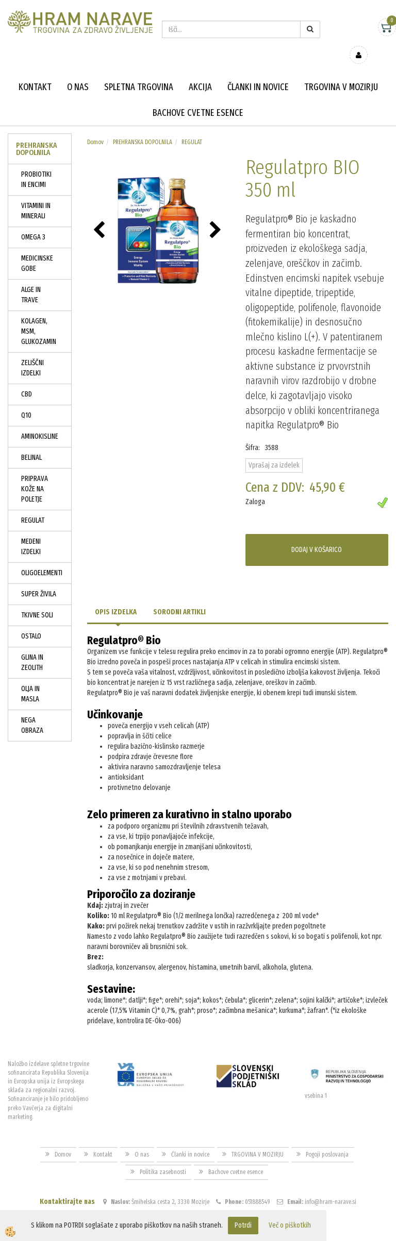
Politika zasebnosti (163, 1157)
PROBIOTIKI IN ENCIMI (36, 164)
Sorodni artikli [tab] (179, 597)
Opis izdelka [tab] (116, 597)
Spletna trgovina (138, 72)
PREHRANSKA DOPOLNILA (142, 127)
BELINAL (31, 442)
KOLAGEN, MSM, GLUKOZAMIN (38, 316)
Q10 (26, 400)
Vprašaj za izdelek (274, 450)
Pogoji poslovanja (327, 1139)
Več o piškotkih (290, 1225)
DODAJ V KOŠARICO (316, 534)
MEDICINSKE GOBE (37, 248)
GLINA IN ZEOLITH (32, 647)
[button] (217, 215)
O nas (78, 72)
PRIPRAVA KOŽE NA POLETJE (34, 474)
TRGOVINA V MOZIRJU (341, 72)
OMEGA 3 (33, 222)
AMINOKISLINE (39, 421)
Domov (95, 127)
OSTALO (31, 621)
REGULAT (32, 505)
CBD (26, 379)
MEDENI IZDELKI (31, 531)
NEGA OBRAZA (32, 710)
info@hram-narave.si (330, 1187)
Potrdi (243, 1225)
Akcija (200, 72)
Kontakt (35, 72)
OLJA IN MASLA (30, 678)
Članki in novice (258, 72)
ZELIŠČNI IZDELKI (32, 353)
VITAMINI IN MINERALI (36, 195)
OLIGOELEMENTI (41, 558)
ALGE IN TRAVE (31, 279)
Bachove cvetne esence (198, 98)
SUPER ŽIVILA (38, 579)
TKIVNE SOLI (37, 600)
